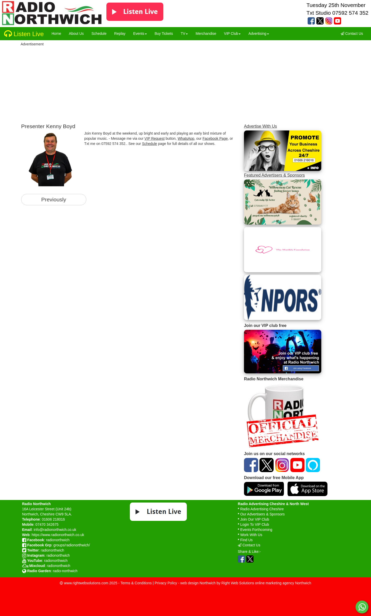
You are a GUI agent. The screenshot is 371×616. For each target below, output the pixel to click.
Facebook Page (215, 138)
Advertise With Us (260, 126)
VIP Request (154, 138)
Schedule (149, 144)
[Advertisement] (163, 83)
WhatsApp (186, 138)
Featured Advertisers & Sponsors (274, 175)
